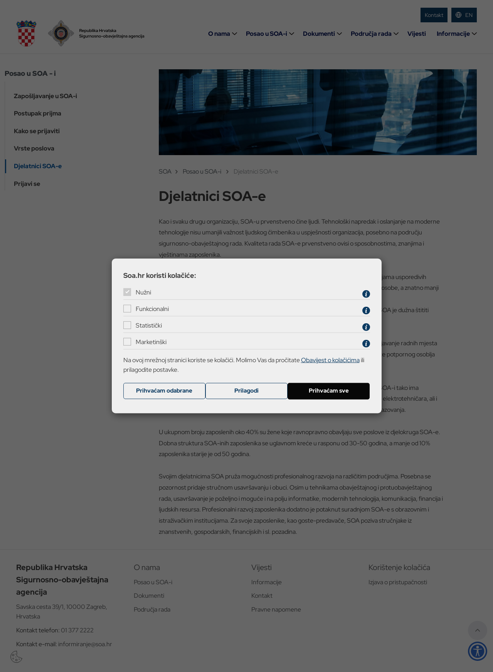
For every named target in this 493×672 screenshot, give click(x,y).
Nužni (143, 292)
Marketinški (151, 342)
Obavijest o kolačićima (330, 360)
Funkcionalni (152, 309)
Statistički (149, 325)
